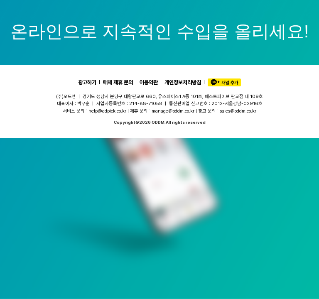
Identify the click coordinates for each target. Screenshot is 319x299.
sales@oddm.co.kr (238, 111)
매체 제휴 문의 (118, 82)
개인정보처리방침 (182, 82)
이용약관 (149, 82)
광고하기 (87, 82)
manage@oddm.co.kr (173, 111)
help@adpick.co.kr (107, 111)
